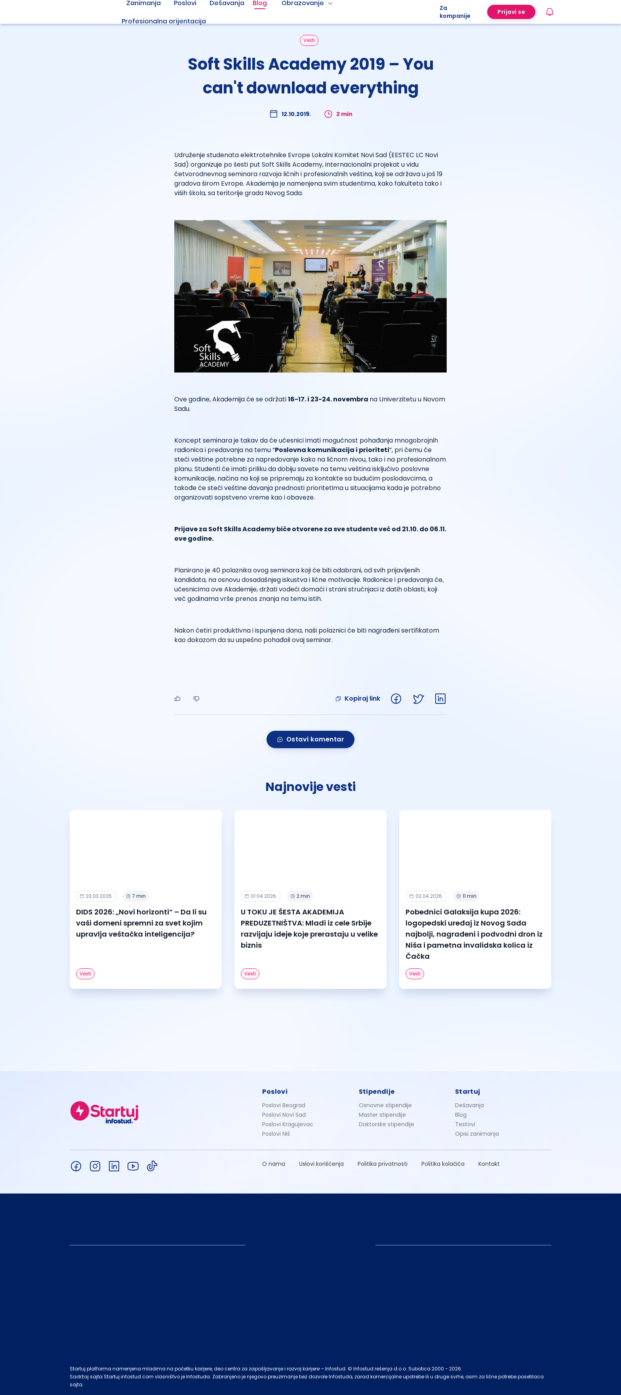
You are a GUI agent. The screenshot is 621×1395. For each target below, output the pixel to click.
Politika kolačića (443, 1164)
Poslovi (275, 1091)
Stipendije (377, 1091)
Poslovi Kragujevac (287, 1124)
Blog (461, 1115)
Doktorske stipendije (386, 1124)
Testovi (465, 1124)
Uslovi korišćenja (321, 1164)
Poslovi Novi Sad (284, 1115)
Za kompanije (455, 12)
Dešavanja (469, 1105)
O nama (273, 1164)
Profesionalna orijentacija (163, 21)
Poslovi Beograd (283, 1105)
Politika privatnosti (383, 1164)
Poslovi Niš (276, 1134)
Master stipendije (382, 1115)
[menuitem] (173, 21)
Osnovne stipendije (385, 1105)
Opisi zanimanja (477, 1134)
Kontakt (489, 1164)
